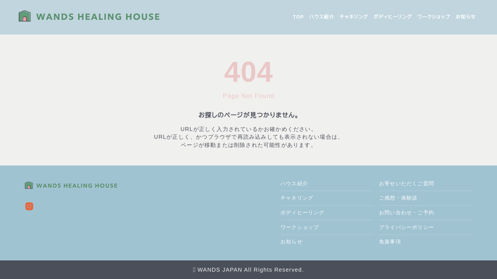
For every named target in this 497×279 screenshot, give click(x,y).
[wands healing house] (97, 17)
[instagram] (29, 206)
